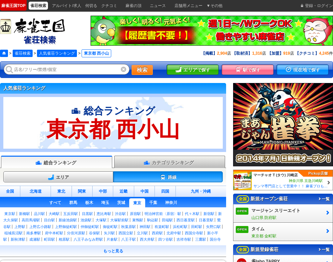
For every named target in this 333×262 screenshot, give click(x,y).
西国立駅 (126, 233)
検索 (142, 70)
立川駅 (142, 233)
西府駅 (157, 233)
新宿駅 (208, 214)
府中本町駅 (54, 233)
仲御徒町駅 (90, 227)
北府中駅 (173, 233)
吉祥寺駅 (183, 239)
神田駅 (145, 227)
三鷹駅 (200, 239)
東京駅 (9, 214)
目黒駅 (87, 214)
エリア (58, 177)
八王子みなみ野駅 (88, 239)
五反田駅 (70, 214)
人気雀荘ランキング (57, 53)
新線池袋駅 (68, 220)
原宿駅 (135, 214)
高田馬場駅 (31, 220)
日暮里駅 (206, 220)
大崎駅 (54, 214)
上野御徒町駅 (66, 227)
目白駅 (49, 220)
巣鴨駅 (137, 220)
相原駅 (64, 239)
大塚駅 (101, 220)
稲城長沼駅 (13, 233)
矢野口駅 (213, 227)
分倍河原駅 (76, 233)
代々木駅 (192, 214)
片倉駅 (112, 239)
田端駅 (167, 220)
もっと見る (113, 251)
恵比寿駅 (104, 214)
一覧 (324, 199)
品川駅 (39, 214)
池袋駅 (86, 220)
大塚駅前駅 (119, 220)
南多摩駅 (33, 233)
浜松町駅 (180, 227)
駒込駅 (152, 220)
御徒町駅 (110, 227)
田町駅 (196, 227)
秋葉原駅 (128, 227)
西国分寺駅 (194, 233)
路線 (168, 177)
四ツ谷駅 (165, 239)
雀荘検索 (23, 53)
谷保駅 (94, 233)
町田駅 (49, 239)
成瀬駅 (34, 239)
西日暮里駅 (185, 220)
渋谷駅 (120, 214)
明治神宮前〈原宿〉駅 (163, 214)
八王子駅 (128, 239)
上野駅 (19, 227)
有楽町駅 (162, 227)
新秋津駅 (18, 239)
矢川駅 (109, 233)
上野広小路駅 (40, 227)
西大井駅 (147, 239)
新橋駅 (24, 214)
